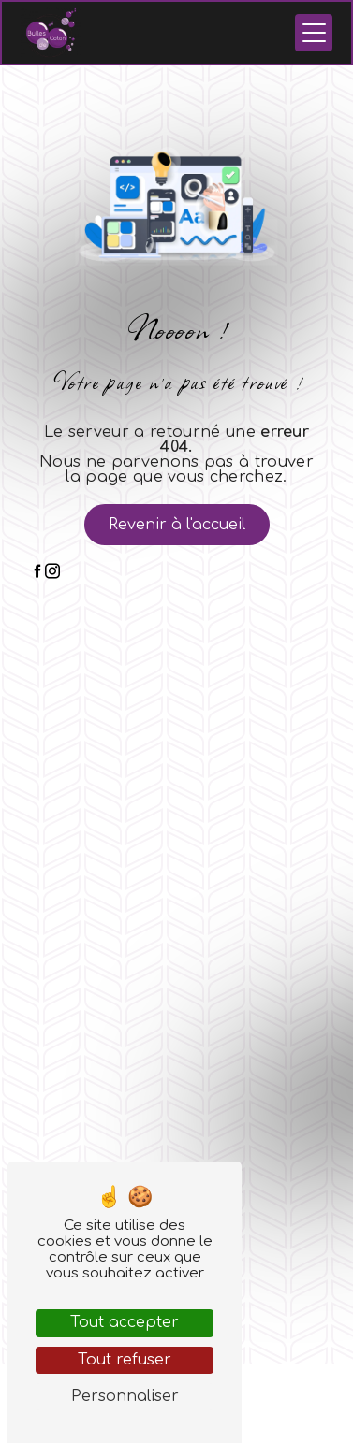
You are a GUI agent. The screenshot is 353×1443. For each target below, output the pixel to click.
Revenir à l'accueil (177, 524)
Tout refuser (124, 1359)
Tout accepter (124, 1322)
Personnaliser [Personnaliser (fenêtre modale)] (125, 1396)
